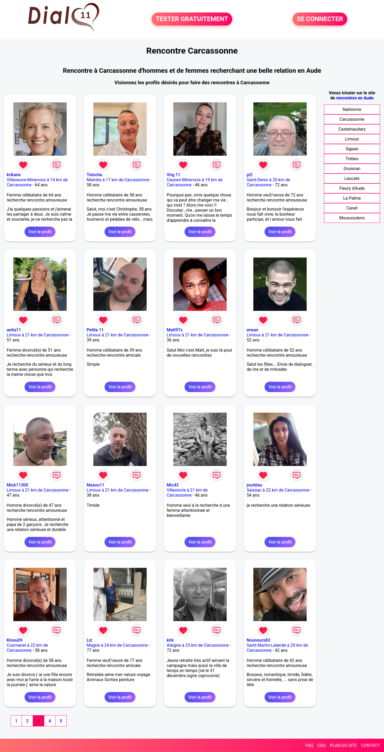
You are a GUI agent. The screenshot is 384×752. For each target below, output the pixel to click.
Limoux (352, 139)
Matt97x (175, 329)
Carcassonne (351, 119)
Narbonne (352, 109)
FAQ (309, 745)
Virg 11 (173, 174)
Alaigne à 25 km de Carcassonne (198, 645)
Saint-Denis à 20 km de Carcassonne (268, 182)
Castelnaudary (352, 129)
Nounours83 (258, 640)
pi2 (250, 174)
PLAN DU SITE (343, 745)
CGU (321, 745)
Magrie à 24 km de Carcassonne (117, 645)
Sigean (352, 148)
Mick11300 (17, 485)
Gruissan (351, 168)
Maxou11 (96, 485)
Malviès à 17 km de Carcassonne (118, 179)
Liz (89, 640)
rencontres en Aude (354, 97)
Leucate (352, 178)
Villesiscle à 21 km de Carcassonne (187, 493)
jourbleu (254, 485)
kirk (170, 640)
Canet (352, 208)
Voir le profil (40, 231)
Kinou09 (14, 640)
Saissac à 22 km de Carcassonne (278, 490)
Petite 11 (95, 329)
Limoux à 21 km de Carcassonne (38, 334)
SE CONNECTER (320, 19)
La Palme (352, 198)
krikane (14, 174)
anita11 (14, 329)
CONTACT (370, 745)
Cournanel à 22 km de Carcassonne (27, 648)
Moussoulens (352, 217)
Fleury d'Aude (352, 188)
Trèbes (352, 158)
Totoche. (95, 174)
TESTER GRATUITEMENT (192, 19)
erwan (252, 329)
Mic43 (173, 485)
